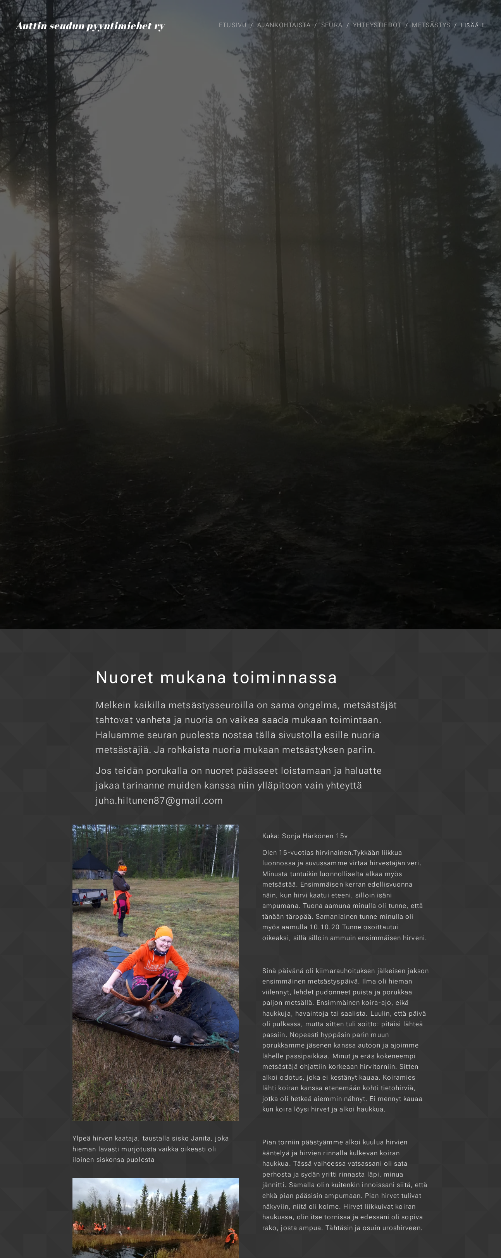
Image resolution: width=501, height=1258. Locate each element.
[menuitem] (235, 25)
